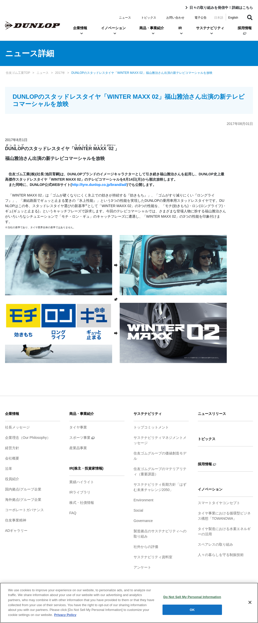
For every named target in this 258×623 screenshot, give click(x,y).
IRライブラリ (79, 492)
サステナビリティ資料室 (153, 557)
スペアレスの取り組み (215, 544)
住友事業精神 (15, 520)
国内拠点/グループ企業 (23, 489)
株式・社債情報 (81, 503)
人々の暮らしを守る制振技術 (221, 555)
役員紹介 (12, 479)
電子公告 (201, 17)
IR (180, 30)
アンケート (142, 567)
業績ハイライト (81, 482)
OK (192, 612)
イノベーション (113, 30)
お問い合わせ (175, 17)
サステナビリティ (210, 30)
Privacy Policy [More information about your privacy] (65, 617)
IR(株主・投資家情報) (86, 468)
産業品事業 (78, 448)
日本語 (218, 17)
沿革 (8, 469)
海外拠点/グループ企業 (23, 500)
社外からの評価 (146, 547)
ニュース (125, 17)
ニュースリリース (212, 414)
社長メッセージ (17, 427)
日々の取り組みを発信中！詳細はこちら (221, 8)
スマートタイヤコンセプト (219, 503)
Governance (143, 521)
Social (138, 510)
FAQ (72, 513)
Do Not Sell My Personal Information (192, 600)
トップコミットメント (151, 427)
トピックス (148, 17)
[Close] (249, 605)
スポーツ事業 (81, 438)
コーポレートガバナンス (24, 510)
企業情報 (80, 30)
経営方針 (12, 448)
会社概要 (12, 458)
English (233, 17)
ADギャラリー (16, 531)
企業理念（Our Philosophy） (27, 438)
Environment (143, 500)
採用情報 (245, 30)
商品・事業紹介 (151, 30)
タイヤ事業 (78, 427)
